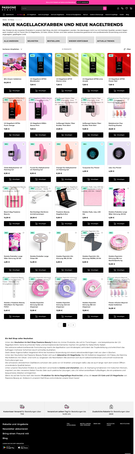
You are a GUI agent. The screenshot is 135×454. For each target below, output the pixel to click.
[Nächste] (73, 325)
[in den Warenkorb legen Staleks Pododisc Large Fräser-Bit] (40, 270)
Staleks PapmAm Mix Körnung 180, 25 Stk (64, 257)
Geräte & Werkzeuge (96, 14)
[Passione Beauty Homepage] (9, 8)
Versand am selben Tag (57, 412)
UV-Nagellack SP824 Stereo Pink (38, 124)
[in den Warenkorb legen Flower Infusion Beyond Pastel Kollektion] (119, 316)
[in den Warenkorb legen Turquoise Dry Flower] (92, 179)
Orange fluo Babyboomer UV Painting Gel (66, 169)
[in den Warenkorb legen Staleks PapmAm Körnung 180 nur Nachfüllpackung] (119, 270)
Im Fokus (11, 20)
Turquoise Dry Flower (91, 168)
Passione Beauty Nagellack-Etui (62, 213)
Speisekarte (8, 14)
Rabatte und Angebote (15, 424)
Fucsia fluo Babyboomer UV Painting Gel (40, 169)
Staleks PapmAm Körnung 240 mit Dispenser (63, 305)
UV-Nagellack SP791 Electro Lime (64, 80)
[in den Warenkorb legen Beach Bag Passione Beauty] (14, 223)
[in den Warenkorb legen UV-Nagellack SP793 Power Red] (119, 90)
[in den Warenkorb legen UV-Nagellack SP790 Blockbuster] (40, 90)
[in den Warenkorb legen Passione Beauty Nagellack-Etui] (66, 223)
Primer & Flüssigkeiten (73, 14)
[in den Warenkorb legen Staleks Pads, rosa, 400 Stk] (92, 223)
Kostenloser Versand (12, 412)
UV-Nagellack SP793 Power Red (117, 80)
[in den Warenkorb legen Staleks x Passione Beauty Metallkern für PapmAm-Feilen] (14, 316)
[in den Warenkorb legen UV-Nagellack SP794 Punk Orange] (14, 135)
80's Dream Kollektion (12, 79)
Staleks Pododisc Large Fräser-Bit (39, 257)
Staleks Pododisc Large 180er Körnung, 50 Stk (118, 213)
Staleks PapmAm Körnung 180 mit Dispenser (89, 305)
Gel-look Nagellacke (57, 14)
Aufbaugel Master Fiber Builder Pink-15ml (91, 124)
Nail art (85, 14)
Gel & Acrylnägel (43, 14)
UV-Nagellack (31, 14)
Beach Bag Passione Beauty (12, 213)
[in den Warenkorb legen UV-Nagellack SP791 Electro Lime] (66, 90)
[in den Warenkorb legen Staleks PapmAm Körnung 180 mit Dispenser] (92, 316)
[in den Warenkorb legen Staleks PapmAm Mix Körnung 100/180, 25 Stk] (92, 270)
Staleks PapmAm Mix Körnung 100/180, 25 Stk (91, 257)
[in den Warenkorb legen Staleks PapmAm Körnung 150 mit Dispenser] (40, 316)
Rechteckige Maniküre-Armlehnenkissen (39, 213)
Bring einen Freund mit (16, 433)
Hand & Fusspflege (111, 14)
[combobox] (65, 8)
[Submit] (106, 8)
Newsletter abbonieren (15, 429)
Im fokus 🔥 (21, 14)
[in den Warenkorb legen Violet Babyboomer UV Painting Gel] (14, 179)
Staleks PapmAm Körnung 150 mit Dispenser (37, 305)
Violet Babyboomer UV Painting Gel (13, 169)
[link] (60, 325)
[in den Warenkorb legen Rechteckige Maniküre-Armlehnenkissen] (40, 223)
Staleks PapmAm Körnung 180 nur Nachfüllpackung (115, 258)
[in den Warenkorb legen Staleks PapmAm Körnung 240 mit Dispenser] (66, 316)
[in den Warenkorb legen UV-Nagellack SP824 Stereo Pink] (40, 135)
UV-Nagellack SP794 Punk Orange (12, 124)
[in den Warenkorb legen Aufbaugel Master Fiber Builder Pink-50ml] (66, 135)
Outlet (122, 14)
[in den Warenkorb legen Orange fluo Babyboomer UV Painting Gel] (66, 179)
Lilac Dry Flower (115, 168)
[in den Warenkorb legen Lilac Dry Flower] (119, 179)
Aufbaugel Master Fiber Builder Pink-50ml (65, 124)
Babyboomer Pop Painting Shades (116, 124)
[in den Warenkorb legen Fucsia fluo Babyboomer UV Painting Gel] (40, 179)
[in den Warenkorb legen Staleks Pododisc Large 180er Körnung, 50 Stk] (119, 223)
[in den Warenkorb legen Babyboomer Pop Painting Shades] (119, 135)
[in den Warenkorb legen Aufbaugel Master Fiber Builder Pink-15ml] (92, 135)
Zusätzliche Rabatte (101, 412)
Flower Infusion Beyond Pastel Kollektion (118, 304)
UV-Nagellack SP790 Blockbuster (38, 80)
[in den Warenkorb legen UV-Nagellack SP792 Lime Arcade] (92, 90)
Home (5, 20)
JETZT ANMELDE (82, 2)
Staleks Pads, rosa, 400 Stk (91, 213)
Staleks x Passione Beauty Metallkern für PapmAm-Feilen (14, 305)
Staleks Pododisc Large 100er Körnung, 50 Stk (13, 257)
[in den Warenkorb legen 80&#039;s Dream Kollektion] (14, 90)
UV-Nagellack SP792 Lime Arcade (92, 80)
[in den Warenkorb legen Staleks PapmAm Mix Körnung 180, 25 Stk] (66, 270)
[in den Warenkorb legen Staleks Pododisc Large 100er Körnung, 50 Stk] (14, 270)
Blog (127, 14)
